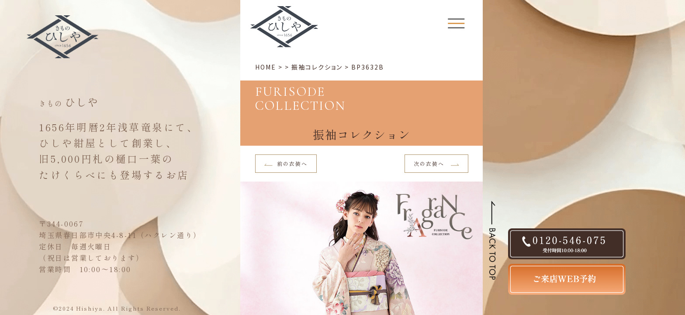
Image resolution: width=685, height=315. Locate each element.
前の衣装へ (286, 163)
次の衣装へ (437, 163)
